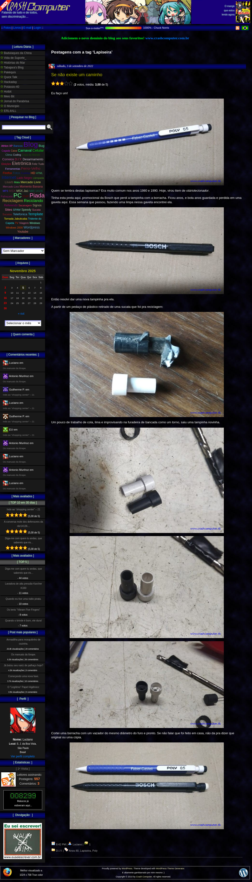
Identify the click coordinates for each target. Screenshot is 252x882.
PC (17, 195)
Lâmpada (38, 177)
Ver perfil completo (23, 756)
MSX (12, 191)
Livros (17, 27)
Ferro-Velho (30, 168)
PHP (25, 196)
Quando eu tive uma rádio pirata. (23, 599)
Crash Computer (144, 876)
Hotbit (6, 91)
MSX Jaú (22, 191)
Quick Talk (8, 77)
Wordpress (32, 227)
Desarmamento (33, 159)
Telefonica (20, 214)
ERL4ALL (8, 111)
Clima (9, 154)
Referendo (11, 205)
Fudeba (25, 173)
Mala (17, 182)
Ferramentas (12, 168)
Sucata (36, 209)
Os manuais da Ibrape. (23, 654)
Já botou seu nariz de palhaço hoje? (23, 665)
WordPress (127, 868)
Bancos (18, 145)
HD (33, 173)
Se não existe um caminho (76, 74)
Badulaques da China (16, 53)
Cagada (6, 150)
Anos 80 (74, 850)
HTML (39, 173)
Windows (35, 223)
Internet (9, 177)
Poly (94, 850)
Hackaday (8, 82)
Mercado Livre (31, 182)
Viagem (24, 222)
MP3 (5, 190)
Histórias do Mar (12, 62)
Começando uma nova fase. (23, 676)
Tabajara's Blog (12, 67)
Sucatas (7, 214)
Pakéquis (8, 72)
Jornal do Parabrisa (14, 101)
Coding (17, 155)
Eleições (6, 163)
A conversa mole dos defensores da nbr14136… (23, 523)
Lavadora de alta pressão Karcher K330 (23, 585)
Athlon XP (7, 145)
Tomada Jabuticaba (15, 218)
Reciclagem (12, 200)
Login (37, 27)
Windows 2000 (14, 227)
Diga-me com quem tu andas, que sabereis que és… (23, 540)
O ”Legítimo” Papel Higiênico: (23, 687)
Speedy (26, 209)
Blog (30, 144)
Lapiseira (85, 850)
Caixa (14, 150)
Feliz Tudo (38, 163)
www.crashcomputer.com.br (167, 38)
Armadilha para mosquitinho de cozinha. (23, 641)
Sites (8, 209)
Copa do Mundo (31, 154)
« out (21, 313)
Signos (37, 205)
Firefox (7, 173)
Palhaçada (7, 196)
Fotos (7, 27)
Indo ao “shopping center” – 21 (23, 509)
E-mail (27, 27)
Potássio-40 (9, 86)
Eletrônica (21, 163)
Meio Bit (7, 96)
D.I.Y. (59, 850)
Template (35, 214)
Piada (37, 195)
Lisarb (9, 182)
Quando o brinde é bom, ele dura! (23, 620)
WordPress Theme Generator (170, 868)
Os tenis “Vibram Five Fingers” (23, 609)
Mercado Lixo (11, 186)
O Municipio (9, 106)
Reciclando (33, 200)
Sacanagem (25, 205)
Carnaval (25, 150)
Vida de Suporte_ (13, 58)
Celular (38, 150)
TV (16, 223)
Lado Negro (24, 178)
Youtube (22, 231)
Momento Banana (31, 186)
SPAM (16, 209)
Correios (8, 159)
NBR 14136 (36, 190)
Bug (42, 146)
